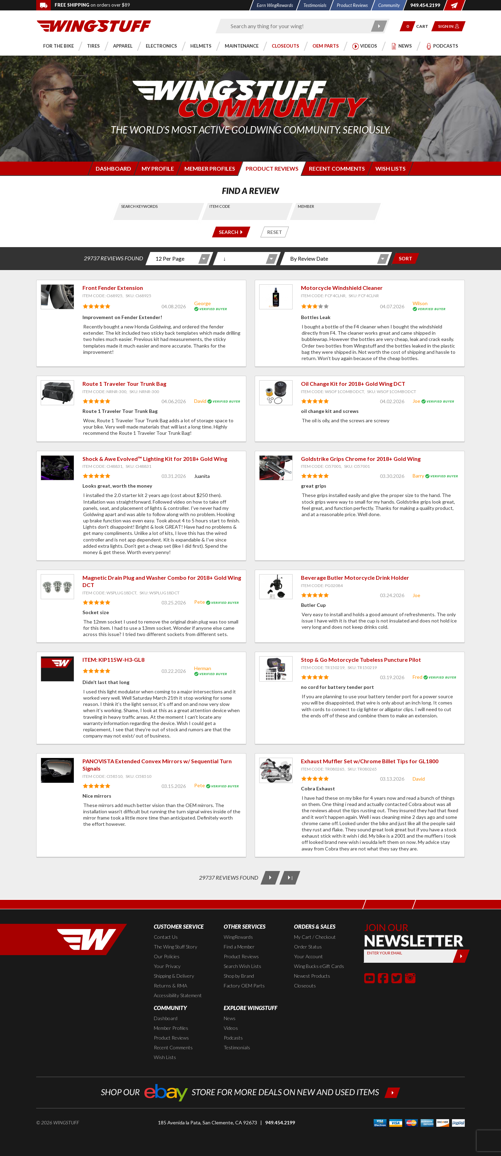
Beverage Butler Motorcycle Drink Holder (355, 577)
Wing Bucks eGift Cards (319, 966)
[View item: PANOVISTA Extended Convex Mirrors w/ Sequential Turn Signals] (57, 770)
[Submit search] (379, 26)
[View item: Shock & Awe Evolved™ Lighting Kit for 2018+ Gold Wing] (57, 467)
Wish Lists (165, 1057)
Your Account (308, 956)
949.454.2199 (280, 1122)
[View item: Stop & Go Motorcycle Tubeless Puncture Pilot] (276, 668)
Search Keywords (139, 206)
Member (306, 206)
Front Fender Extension (112, 287)
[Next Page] (270, 878)
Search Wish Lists (242, 966)
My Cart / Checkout (315, 937)
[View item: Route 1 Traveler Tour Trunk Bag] (57, 392)
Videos (231, 1028)
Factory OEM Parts (244, 985)
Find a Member (239, 947)
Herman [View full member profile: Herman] (202, 668)
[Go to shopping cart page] (424, 26)
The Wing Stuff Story (175, 947)
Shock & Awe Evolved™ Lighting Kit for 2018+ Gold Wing (154, 458)
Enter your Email (384, 953)
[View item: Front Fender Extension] (57, 296)
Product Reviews (241, 956)
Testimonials (237, 1047)
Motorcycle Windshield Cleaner (342, 287)
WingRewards (238, 937)
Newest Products (312, 976)
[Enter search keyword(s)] (296, 26)
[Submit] (461, 956)
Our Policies (167, 956)
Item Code (219, 206)
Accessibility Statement (178, 995)
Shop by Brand (239, 976)
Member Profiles (171, 1028)
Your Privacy (167, 966)
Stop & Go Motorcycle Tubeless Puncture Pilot (361, 659)
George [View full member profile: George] (202, 303)
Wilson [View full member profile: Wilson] (420, 303)
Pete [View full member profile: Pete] (199, 602)
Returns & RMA (170, 985)
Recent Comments (173, 1047)
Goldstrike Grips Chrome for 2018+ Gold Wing (361, 458)
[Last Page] (289, 878)
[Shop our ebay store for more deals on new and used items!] (251, 1092)
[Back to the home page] (94, 26)
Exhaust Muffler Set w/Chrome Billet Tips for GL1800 (369, 761)
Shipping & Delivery (174, 976)
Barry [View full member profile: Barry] (418, 476)
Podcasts (233, 1038)
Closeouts (305, 985)
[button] (407, 26)
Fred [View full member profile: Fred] (417, 677)
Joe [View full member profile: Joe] (416, 401)
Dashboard (165, 1018)
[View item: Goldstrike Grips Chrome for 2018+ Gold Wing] (276, 467)
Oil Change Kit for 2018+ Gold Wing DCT (353, 383)
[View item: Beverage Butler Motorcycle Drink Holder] (276, 586)
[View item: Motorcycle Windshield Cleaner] (276, 296)
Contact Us (166, 937)
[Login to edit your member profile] (157, 168)
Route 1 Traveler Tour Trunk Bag (124, 383)
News (230, 1018)
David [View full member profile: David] (200, 401)
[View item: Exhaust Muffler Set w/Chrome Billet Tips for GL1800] (276, 770)
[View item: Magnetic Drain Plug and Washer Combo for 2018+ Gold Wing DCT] (57, 586)
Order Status (308, 947)
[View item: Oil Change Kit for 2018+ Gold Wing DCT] (276, 392)
